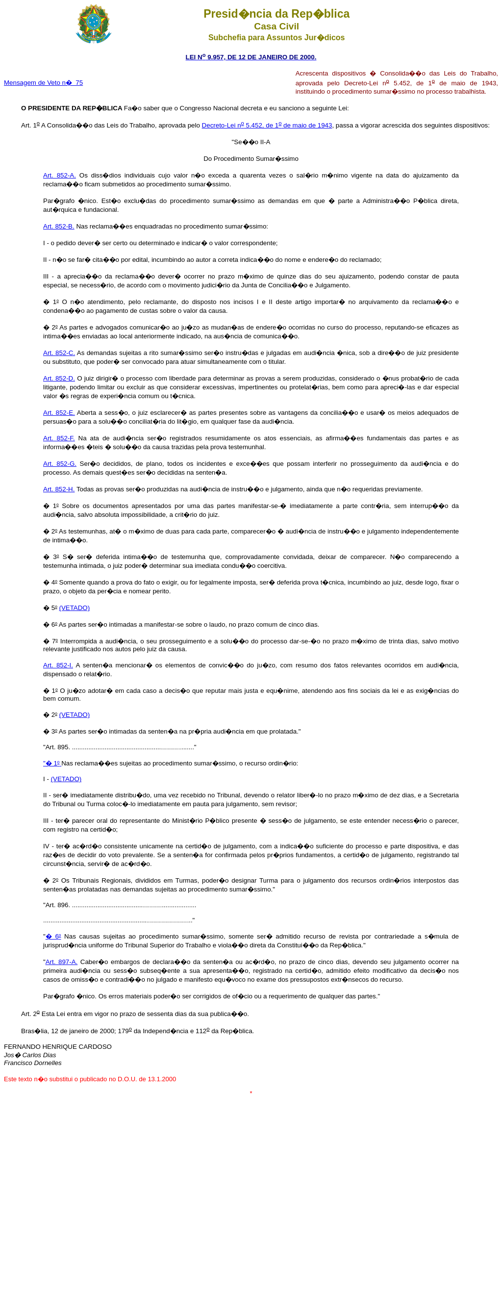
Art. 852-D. (59, 378)
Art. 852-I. (58, 665)
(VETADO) (74, 607)
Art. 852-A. (59, 175)
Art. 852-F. (59, 438)
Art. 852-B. (59, 226)
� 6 (52, 936)
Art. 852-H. (59, 489)
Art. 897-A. (62, 962)
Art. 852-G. (59, 463)
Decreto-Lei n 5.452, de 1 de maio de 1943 (267, 125)
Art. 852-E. (59, 412)
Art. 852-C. (59, 352)
